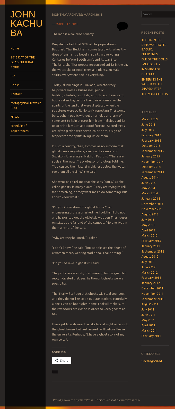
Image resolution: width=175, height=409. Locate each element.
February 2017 (151, 135)
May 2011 (148, 320)
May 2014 (148, 187)
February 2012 (151, 277)
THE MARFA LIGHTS (154, 94)
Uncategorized (151, 361)
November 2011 (152, 293)
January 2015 (150, 156)
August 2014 (149, 177)
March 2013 (149, 235)
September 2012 (152, 251)
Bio (13, 76)
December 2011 (152, 288)
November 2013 (152, 209)
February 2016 (151, 140)
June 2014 (148, 182)
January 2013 (150, 246)
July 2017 (147, 129)
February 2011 (151, 335)
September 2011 (152, 299)
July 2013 (147, 219)
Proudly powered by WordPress (73, 400)
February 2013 (151, 240)
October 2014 (151, 166)
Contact (16, 94)
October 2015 (151, 145)
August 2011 (149, 304)
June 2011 (148, 314)
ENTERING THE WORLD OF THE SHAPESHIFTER (152, 84)
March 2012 (149, 272)
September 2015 (152, 151)
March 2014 (149, 193)
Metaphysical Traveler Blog (26, 105)
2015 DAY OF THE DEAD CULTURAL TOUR (23, 62)
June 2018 (148, 124)
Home (15, 48)
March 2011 (149, 330)
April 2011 (148, 325)
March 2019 (149, 119)
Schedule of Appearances (19, 128)
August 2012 (149, 256)
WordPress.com (130, 400)
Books (15, 85)
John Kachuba (26, 23)
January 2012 (150, 283)
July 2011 (147, 309)
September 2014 (152, 172)
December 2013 (152, 203)
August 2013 (149, 214)
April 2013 (148, 230)
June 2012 (148, 267)
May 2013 (148, 225)
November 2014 (152, 161)
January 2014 (150, 198)
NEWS (15, 116)
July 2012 (147, 261)
